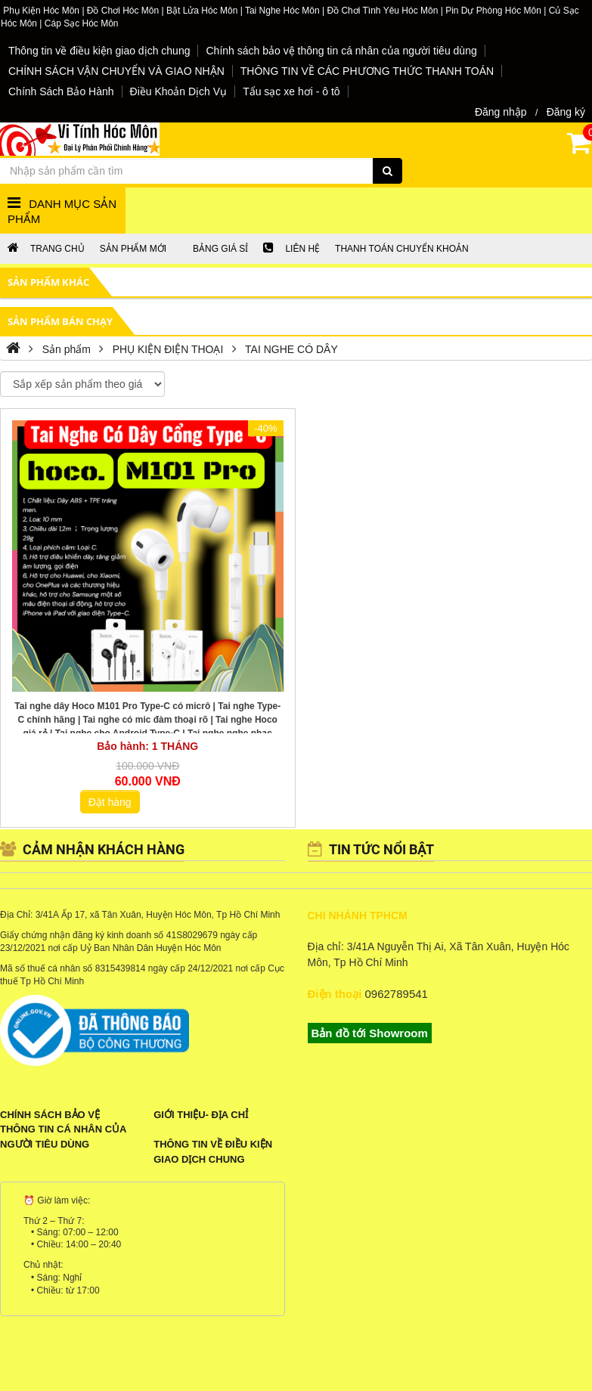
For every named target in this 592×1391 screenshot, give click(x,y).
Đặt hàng (110, 802)
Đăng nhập (501, 112)
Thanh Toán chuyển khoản (402, 248)
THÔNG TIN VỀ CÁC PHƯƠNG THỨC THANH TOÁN (367, 71)
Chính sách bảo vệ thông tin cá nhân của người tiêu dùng (341, 51)
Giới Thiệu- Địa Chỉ (200, 1114)
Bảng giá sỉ (220, 248)
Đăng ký (566, 112)
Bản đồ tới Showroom (369, 1033)
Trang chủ (46, 249)
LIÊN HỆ (291, 249)
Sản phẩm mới (133, 248)
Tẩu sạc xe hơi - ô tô (291, 91)
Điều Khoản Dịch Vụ (179, 91)
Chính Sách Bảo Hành (61, 91)
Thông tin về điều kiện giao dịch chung (99, 51)
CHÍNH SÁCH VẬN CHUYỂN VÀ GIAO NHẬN (116, 71)
